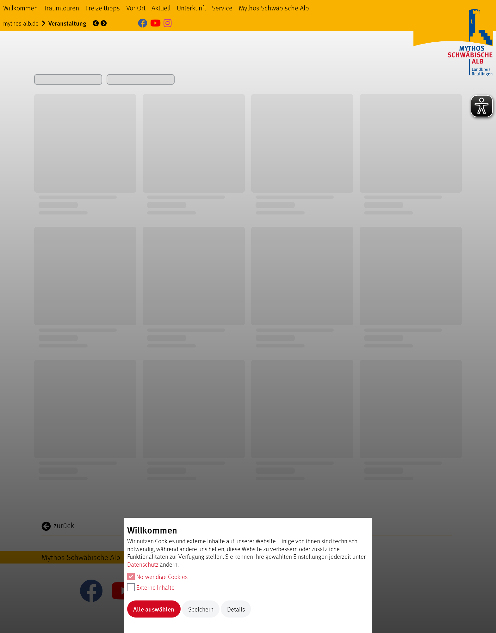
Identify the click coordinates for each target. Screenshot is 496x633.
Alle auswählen (153, 609)
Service (222, 7)
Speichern (201, 609)
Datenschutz (142, 564)
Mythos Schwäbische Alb (274, 7)
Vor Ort (136, 7)
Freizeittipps (102, 7)
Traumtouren (61, 7)
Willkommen (20, 7)
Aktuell (161, 7)
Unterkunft (191, 7)
